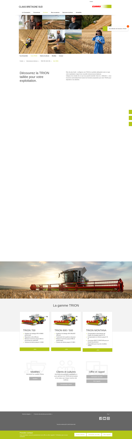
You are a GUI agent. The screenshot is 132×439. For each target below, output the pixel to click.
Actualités (78, 12)
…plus (34, 349)
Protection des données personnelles (42, 414)
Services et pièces (67, 12)
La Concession (26, 12)
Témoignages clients (66, 384)
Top (108, 414)
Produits (45, 12)
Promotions (36, 12)
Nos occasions (55, 12)
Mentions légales (26, 414)
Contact (91, 1)
